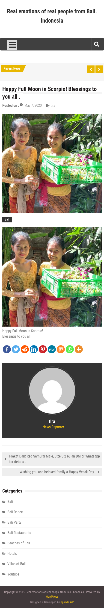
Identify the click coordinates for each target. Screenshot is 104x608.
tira (53, 105)
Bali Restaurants (19, 533)
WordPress (52, 596)
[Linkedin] (34, 349)
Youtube (13, 574)
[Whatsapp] (70, 349)
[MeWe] (52, 349)
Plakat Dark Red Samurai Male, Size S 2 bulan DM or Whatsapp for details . (54, 459)
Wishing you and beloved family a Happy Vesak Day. (57, 472)
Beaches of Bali (18, 543)
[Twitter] (16, 349)
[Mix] (61, 349)
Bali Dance (15, 512)
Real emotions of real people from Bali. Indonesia (52, 16)
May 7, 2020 (33, 105)
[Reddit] (25, 349)
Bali (7, 219)
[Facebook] (7, 349)
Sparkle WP (67, 602)
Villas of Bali (16, 564)
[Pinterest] (43, 349)
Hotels (12, 553)
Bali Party (14, 522)
